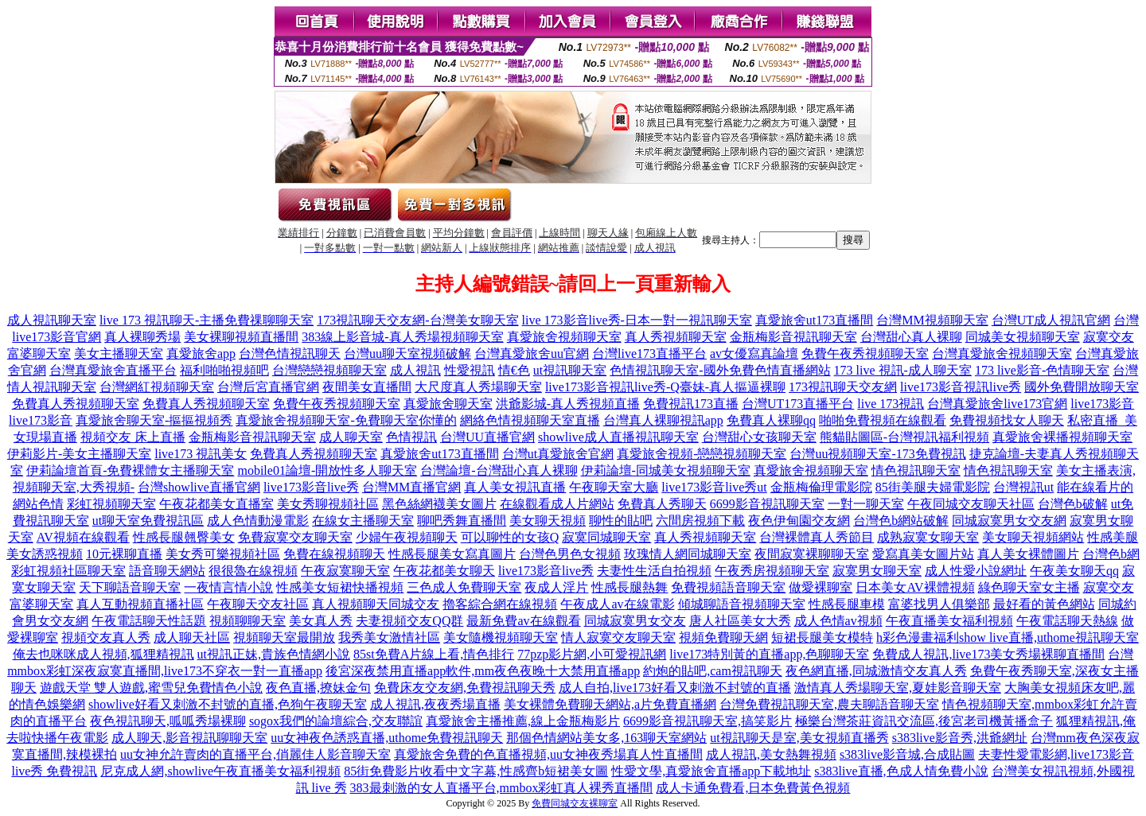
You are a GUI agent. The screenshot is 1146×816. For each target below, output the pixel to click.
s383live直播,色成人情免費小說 (901, 771)
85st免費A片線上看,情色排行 (433, 654)
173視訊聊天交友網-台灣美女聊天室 (417, 320)
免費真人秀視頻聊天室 (75, 403)
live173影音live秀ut (713, 487)
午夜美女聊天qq (1074, 570)
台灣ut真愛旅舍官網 (558, 453)
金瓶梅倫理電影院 (821, 487)
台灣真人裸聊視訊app (663, 420)
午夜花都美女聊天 (444, 570)
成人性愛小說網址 (976, 570)
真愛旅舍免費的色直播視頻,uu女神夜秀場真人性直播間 (548, 754)
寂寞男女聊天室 (877, 570)
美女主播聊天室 (118, 353)
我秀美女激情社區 (389, 637)
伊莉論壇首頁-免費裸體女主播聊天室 (130, 470)
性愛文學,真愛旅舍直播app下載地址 (711, 771)
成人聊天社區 (192, 637)
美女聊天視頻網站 (1033, 537)
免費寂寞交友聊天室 (295, 537)
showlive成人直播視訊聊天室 (618, 437)
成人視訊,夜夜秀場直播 (435, 704)
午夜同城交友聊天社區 (971, 504)
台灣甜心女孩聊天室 (759, 437)
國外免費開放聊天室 (1081, 387)
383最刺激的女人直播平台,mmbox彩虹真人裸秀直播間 (501, 788)
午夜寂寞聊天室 (345, 570)
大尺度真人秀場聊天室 (478, 387)
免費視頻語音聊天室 (728, 587)
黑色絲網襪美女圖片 (439, 504)
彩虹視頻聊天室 (111, 504)
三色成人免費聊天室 (464, 587)
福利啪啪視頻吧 (224, 370)
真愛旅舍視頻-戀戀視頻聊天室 (701, 453)
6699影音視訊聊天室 (767, 504)
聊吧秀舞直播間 (461, 520)
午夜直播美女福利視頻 (949, 621)
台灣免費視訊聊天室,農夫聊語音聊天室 (829, 704)
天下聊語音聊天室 (130, 587)
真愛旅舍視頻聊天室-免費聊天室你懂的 (346, 420)
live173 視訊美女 (200, 453)
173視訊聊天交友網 (843, 387)
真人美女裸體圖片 (1028, 554)
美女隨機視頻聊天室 (500, 637)
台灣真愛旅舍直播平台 (113, 370)
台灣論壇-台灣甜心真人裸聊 (498, 470)
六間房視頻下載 (700, 520)
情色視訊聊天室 (916, 470)
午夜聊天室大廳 (613, 487)
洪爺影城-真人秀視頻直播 (568, 403)
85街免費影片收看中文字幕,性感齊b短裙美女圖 (476, 771)
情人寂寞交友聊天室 (618, 637)
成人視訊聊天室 (51, 320)
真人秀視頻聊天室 (676, 337)
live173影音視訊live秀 (960, 387)
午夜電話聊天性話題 (149, 621)
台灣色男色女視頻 (570, 554)
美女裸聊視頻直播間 (241, 337)
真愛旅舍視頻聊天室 (564, 337)
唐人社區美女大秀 (740, 621)
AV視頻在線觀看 (83, 537)
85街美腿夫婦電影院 (932, 487)
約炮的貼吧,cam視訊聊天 (712, 671)
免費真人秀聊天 (662, 504)
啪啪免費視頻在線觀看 (882, 420)
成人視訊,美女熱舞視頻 (771, 754)
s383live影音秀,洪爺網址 (959, 737)
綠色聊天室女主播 (1029, 587)
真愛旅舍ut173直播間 (814, 320)
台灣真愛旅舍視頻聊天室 (1002, 353)
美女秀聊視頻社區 (328, 504)
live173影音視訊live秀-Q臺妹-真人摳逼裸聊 (665, 387)
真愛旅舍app (201, 353)
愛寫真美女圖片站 (923, 554)
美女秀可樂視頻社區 (223, 554)
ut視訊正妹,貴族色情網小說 (273, 654)
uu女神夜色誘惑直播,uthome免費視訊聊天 (387, 737)
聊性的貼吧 (621, 520)
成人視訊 (415, 370)
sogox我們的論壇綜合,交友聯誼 (336, 721)
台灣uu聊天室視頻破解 (407, 353)
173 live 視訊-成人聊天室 (903, 370)
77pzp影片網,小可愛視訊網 (591, 654)
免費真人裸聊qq (771, 420)
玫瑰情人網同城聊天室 (687, 554)
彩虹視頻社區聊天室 (68, 570)
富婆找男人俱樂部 (939, 604)
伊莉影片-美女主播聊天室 (79, 453)
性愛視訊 (469, 370)
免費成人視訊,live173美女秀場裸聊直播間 (988, 654)
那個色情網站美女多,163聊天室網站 (606, 737)
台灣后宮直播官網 (268, 387)
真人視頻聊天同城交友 (375, 604)
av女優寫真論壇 (754, 353)
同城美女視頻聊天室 (1022, 337)
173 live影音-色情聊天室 (1042, 370)
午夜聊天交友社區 (258, 604)
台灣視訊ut (1023, 487)
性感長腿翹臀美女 (184, 537)
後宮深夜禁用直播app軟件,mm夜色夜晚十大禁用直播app (482, 671)
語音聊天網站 (167, 570)
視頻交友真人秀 (105, 637)
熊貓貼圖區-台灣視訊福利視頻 (904, 437)
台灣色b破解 (1073, 504)
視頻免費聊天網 (723, 637)
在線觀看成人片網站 (557, 504)
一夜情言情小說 (228, 587)
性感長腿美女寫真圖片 (452, 554)
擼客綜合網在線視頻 (499, 604)
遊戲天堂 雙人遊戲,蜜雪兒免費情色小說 (151, 687)
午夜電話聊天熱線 (1067, 621)
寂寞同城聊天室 (606, 537)
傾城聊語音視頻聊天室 (741, 604)
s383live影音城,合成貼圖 (907, 754)
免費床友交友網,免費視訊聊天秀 (464, 687)
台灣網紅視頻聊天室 (156, 387)
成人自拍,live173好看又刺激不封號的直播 (675, 687)
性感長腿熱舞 (629, 587)
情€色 (514, 370)
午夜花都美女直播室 (216, 504)
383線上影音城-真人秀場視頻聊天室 (402, 337)
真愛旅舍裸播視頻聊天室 (1062, 437)
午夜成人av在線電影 (617, 604)
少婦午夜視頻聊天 (407, 537)
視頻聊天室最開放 (284, 637)
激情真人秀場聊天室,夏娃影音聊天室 (897, 687)
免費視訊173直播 (691, 403)
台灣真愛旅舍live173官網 (997, 403)
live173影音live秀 (311, 487)
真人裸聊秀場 (142, 337)
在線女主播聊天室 (363, 520)
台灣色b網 (1111, 554)
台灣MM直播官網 (411, 487)
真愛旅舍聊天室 (448, 403)
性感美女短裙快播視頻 (339, 587)
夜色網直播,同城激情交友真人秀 (876, 671)
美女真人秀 (321, 621)
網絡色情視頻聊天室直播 (530, 420)
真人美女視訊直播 (515, 487)
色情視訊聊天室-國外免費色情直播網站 (720, 370)
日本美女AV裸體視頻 (915, 587)
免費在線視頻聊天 (334, 554)
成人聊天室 (351, 437)
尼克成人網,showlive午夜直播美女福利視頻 (220, 771)
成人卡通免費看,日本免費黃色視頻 (753, 788)
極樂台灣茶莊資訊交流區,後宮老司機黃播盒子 (924, 721)
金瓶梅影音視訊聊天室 (793, 337)
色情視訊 (411, 437)
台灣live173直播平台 (649, 353)
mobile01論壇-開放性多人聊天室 (327, 470)
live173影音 (1102, 403)
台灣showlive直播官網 (199, 487)
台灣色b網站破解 (901, 520)
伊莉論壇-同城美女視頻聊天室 (665, 470)
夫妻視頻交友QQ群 (409, 621)
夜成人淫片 (556, 587)
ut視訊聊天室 (569, 370)
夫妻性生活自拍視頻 (654, 570)
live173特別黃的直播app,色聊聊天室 (769, 654)
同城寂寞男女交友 (635, 621)
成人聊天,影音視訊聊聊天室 (189, 737)
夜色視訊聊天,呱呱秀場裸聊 (168, 721)
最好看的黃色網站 (1044, 604)
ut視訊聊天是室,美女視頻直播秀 (799, 737)
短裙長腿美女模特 (822, 637)
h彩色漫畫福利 (917, 637)
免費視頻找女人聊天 (1006, 420)
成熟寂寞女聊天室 (928, 537)
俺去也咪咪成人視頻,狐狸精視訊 (103, 654)
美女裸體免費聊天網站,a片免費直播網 (610, 704)
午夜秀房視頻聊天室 (772, 570)
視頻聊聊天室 (247, 621)
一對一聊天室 (866, 504)
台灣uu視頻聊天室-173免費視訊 (877, 453)
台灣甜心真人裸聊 (911, 337)
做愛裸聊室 (820, 587)
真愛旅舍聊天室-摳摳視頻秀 (154, 420)
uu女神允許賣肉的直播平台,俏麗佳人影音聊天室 (255, 754)
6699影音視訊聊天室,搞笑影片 (707, 721)
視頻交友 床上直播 (132, 437)
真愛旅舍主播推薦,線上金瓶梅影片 (523, 721)
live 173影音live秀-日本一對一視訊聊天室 (637, 320)
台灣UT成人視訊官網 (1051, 320)
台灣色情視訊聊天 (290, 353)
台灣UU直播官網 (487, 437)
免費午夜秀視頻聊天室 (865, 353)
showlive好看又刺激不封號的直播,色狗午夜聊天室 (227, 704)
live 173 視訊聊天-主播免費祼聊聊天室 (206, 320)
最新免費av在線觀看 (523, 621)
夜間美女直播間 (366, 387)
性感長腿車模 (847, 604)
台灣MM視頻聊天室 (932, 320)
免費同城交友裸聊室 (575, 803)
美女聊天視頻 (547, 520)
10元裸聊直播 (124, 554)
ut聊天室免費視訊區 (148, 520)
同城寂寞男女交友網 (1009, 520)
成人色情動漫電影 (258, 520)
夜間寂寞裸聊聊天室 (811, 554)
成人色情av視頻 (838, 621)
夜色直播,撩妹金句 (318, 687)
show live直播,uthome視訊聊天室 (1049, 637)
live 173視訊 (890, 403)
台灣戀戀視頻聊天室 (329, 370)
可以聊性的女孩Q (510, 537)
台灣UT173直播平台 (798, 403)
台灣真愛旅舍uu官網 (531, 353)
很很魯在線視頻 (253, 570)
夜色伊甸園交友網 (799, 520)
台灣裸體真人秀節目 (816, 537)
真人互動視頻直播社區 (140, 604)
